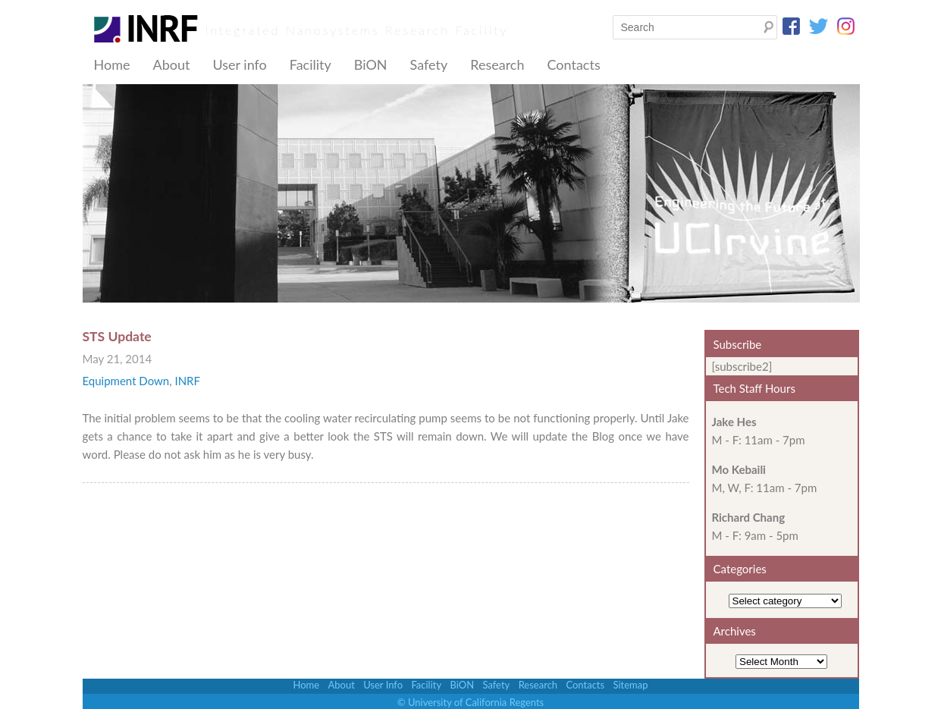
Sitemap (630, 685)
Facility (310, 64)
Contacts (573, 64)
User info (239, 64)
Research (497, 64)
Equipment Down (126, 380)
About (171, 64)
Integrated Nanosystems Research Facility (357, 30)
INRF (187, 380)
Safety (429, 64)
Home (112, 64)
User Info (383, 685)
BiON (370, 64)
